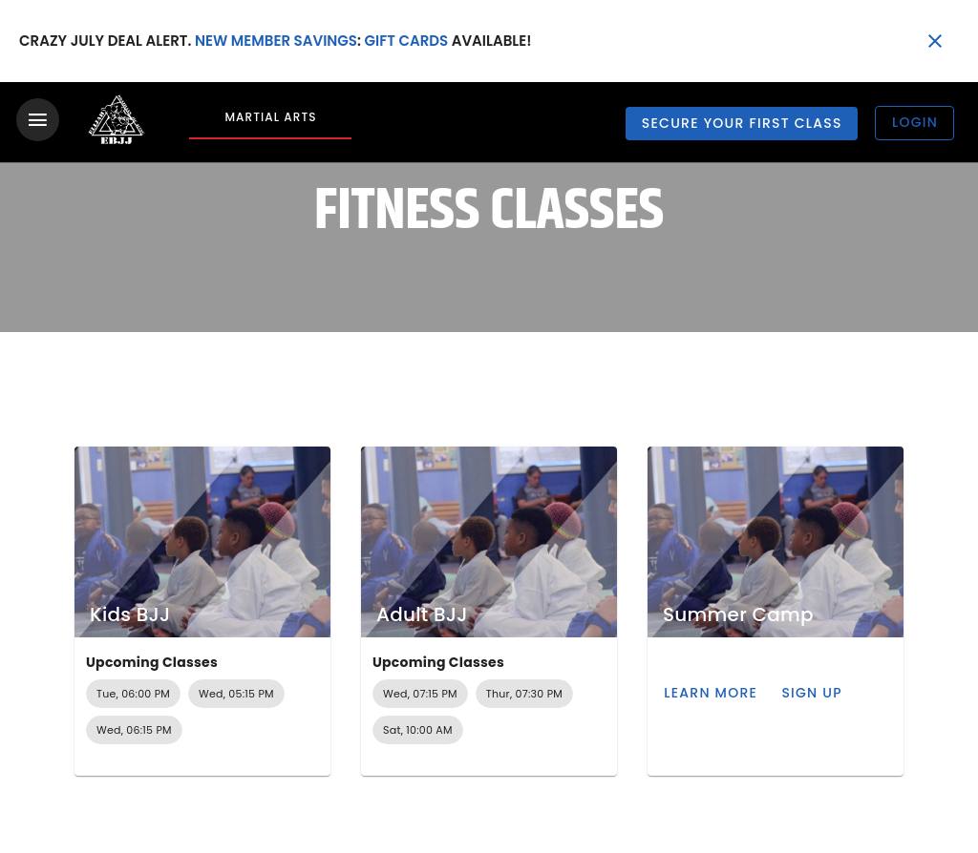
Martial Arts (270, 117)
